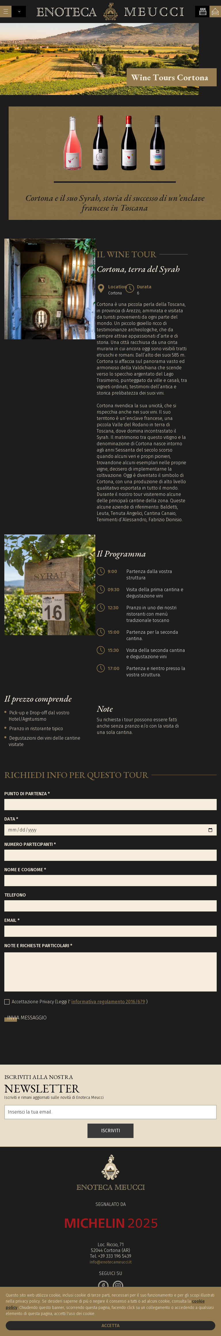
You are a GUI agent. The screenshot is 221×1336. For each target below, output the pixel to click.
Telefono (15, 896)
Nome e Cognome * (25, 870)
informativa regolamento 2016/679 (108, 1002)
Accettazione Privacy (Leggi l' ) (80, 1002)
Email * (12, 921)
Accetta (110, 1325)
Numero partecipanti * (30, 845)
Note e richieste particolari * (38, 946)
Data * (11, 820)
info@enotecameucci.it (111, 1263)
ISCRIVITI (110, 1131)
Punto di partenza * (27, 794)
